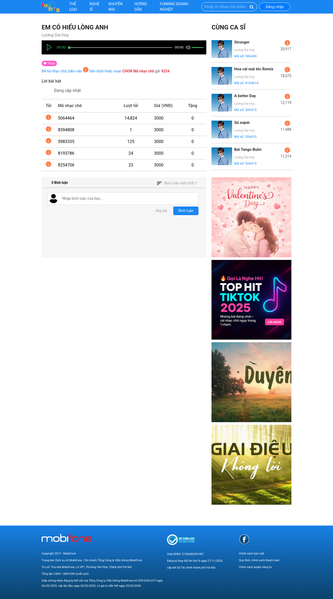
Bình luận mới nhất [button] (179, 183)
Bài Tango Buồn (247, 149)
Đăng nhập (275, 6)
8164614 (251, 83)
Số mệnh (241, 122)
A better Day (245, 95)
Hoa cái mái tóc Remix (253, 69)
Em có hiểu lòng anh (75, 27)
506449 (251, 56)
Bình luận (186, 211)
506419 (251, 163)
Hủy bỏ (161, 211)
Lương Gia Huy (55, 35)
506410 (251, 137)
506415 (251, 110)
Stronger (241, 42)
